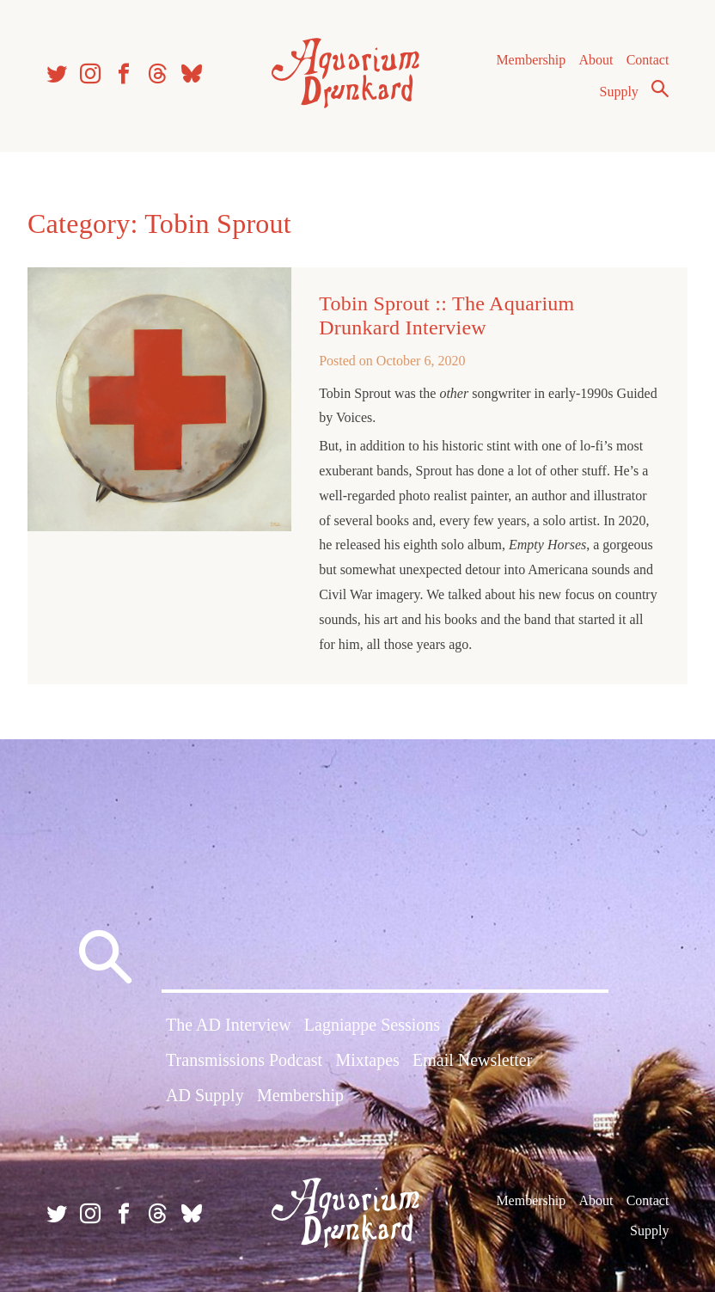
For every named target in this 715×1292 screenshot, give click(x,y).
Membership (530, 59)
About (595, 59)
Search (660, 88)
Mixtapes (367, 1059)
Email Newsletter (472, 1059)
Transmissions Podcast (244, 1059)
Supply (619, 91)
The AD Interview (228, 1024)
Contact (647, 59)
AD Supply (205, 1095)
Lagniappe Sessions (372, 1024)
